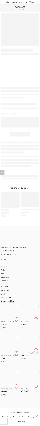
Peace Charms (25, 322)
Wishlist (3, 294)
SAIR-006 (24, 355)
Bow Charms (23, 10)
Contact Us (4, 280)
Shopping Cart (6, 297)
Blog (2, 273)
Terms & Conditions (19, 417)
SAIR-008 (4, 391)
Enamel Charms (17, 389)
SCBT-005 (5, 324)
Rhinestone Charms (16, 356)
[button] (16, 207)
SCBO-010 (25, 212)
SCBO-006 (5, 213)
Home (14, 10)
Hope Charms (25, 389)
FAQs (3, 270)
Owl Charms (5, 356)
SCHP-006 (25, 391)
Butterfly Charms (7, 322)
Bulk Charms (5, 277)
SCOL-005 (5, 358)
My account (5, 290)
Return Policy (21, 421)
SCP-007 (24, 324)
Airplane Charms (26, 353)
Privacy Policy (6, 417)
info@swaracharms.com (9, 254)
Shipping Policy (33, 417)
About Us (4, 266)
